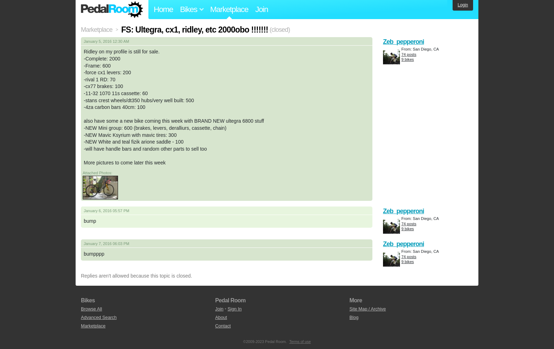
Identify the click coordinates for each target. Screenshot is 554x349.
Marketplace (229, 9)
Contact (223, 325)
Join (261, 9)
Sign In (235, 309)
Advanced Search (99, 317)
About (221, 317)
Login (463, 4)
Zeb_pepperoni (403, 41)
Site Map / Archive (367, 309)
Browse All (91, 309)
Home (163, 9)
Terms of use (300, 341)
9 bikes (407, 59)
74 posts (408, 54)
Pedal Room (112, 9)
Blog (354, 317)
